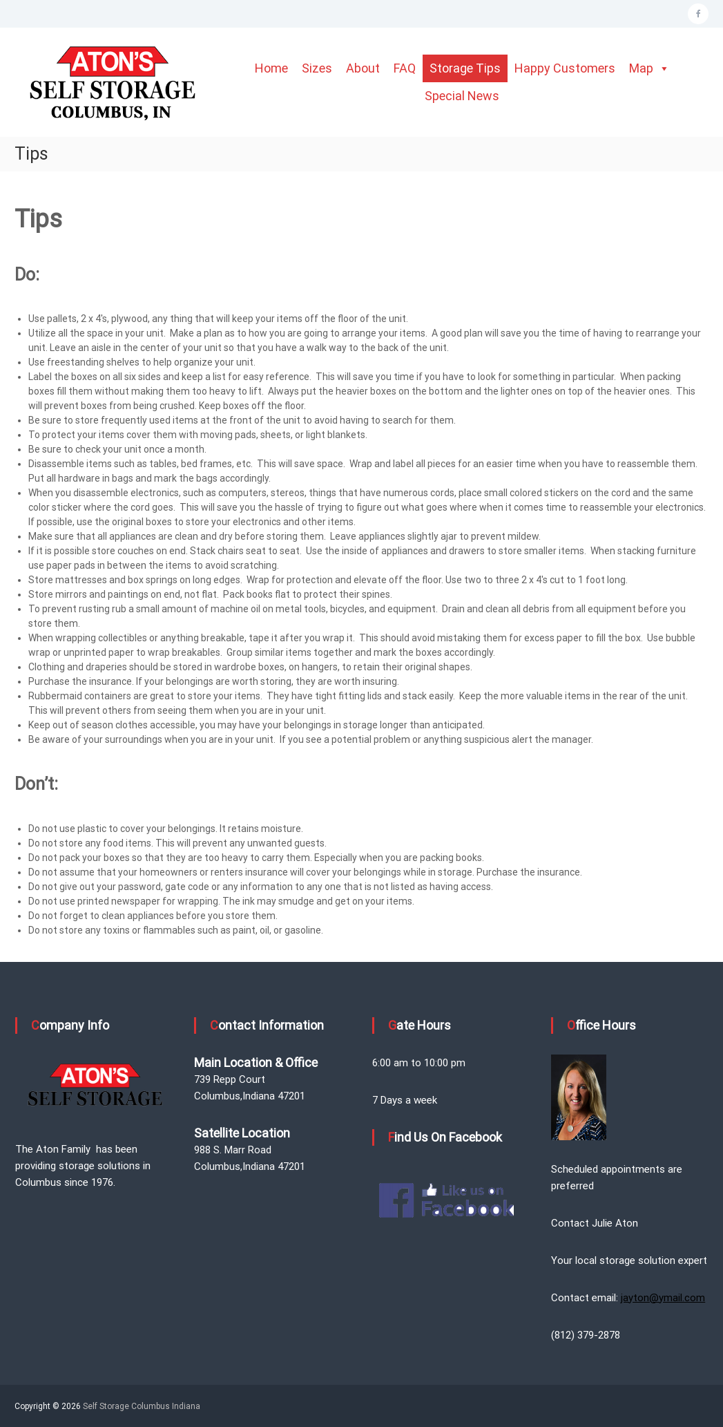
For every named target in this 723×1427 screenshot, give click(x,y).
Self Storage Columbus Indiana (141, 1406)
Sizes (317, 68)
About (363, 68)
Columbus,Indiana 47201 (249, 1096)
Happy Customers (564, 68)
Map (649, 68)
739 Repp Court (229, 1079)
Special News (462, 95)
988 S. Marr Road (232, 1150)
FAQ (405, 68)
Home (271, 68)
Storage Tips (465, 68)
